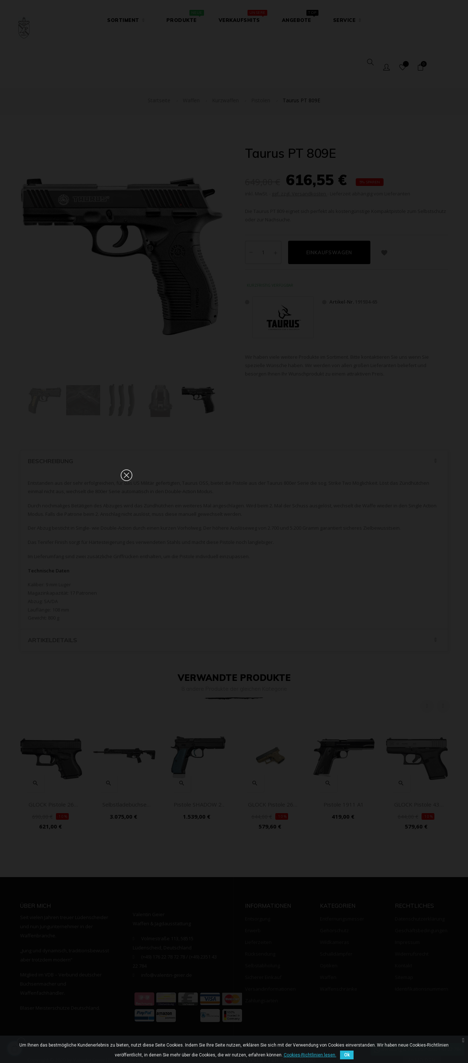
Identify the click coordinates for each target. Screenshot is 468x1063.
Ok (347, 1055)
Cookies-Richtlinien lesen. (310, 1055)
